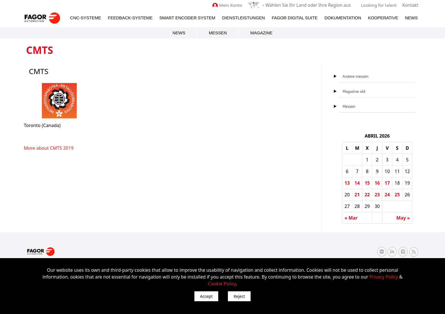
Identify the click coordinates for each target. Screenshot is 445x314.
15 (367, 183)
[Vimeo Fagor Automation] (403, 251)
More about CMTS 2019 (49, 148)
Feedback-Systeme (130, 17)
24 (387, 194)
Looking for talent (379, 5)
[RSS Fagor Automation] (413, 251)
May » (403, 217)
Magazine (261, 32)
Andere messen (355, 76)
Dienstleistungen (243, 17)
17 (387, 183)
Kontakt (410, 5)
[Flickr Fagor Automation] (381, 251)
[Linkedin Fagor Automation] (392, 251)
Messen (218, 32)
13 (347, 183)
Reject (239, 296)
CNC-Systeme (85, 17)
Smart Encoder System (187, 17)
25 (397, 194)
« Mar (351, 217)
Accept (206, 296)
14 (357, 183)
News (411, 17)
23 (377, 194)
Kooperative (383, 17)
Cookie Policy (222, 284)
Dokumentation (342, 17)
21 (357, 194)
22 (367, 194)
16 (377, 183)
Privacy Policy (383, 277)
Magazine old (354, 91)
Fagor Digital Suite (295, 17)
